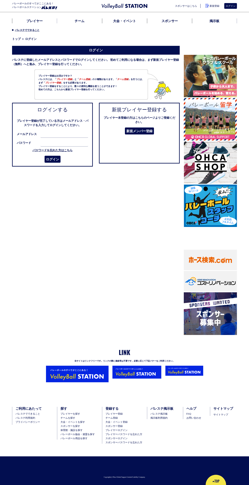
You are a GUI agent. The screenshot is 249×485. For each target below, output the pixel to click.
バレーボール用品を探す (74, 438)
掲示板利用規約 (159, 418)
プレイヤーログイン (116, 430)
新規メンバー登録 (139, 131)
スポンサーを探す (70, 426)
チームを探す (68, 418)
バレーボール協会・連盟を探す (78, 434)
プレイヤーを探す (70, 414)
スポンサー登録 (114, 426)
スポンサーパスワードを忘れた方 (123, 442)
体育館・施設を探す (72, 430)
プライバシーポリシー (28, 422)
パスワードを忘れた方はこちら (53, 150)
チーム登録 (111, 418)
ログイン (231, 6)
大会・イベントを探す (73, 422)
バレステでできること (27, 30)
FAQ (188, 414)
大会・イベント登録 (116, 422)
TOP (215, 481)
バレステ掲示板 (159, 414)
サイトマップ (220, 414)
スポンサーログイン (116, 438)
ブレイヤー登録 (114, 414)
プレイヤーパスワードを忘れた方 (123, 434)
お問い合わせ (193, 418)
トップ (16, 38)
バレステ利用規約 (25, 418)
